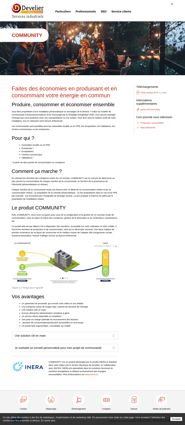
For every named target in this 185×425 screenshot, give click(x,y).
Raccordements (147, 127)
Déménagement (79, 409)
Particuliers (63, 11)
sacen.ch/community (150, 109)
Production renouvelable (151, 123)
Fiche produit (153, 92)
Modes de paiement (161, 409)
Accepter (176, 419)
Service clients (121, 11)
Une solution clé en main (65, 335)
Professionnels (86, 11)
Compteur (106, 409)
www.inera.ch (91, 374)
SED (104, 11)
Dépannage (51, 409)
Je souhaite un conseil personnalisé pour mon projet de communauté (65, 347)
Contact (23, 409)
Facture (134, 409)
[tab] (65, 335)
